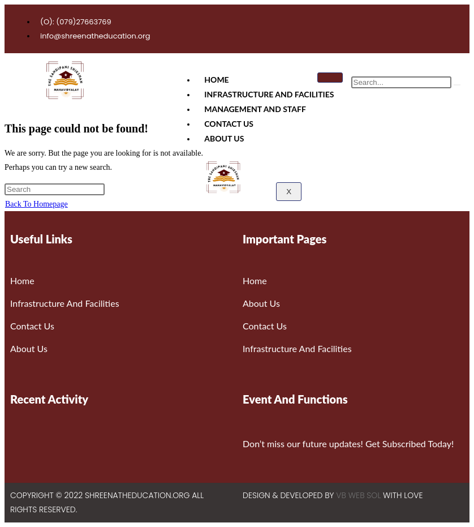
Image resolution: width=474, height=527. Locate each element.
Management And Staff (255, 109)
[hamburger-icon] (330, 77)
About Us (224, 138)
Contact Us (228, 123)
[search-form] (401, 82)
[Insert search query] (55, 189)
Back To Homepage (36, 204)
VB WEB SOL (358, 495)
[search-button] (457, 85)
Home (216, 79)
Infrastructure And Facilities (269, 94)
